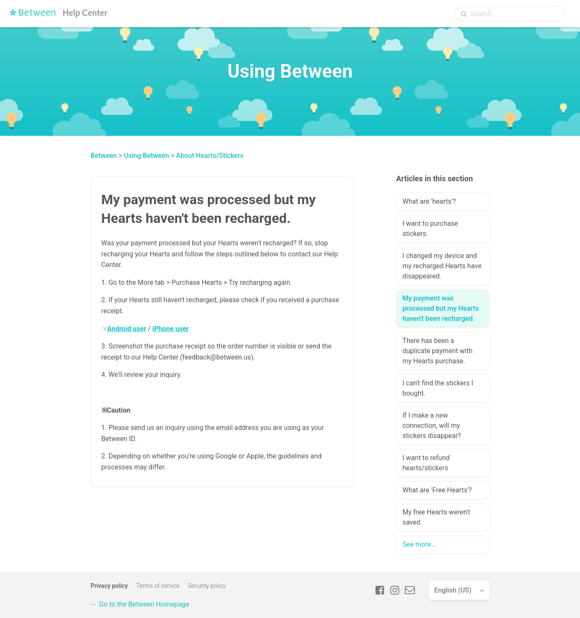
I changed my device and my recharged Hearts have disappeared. (442, 266)
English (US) (453, 590)
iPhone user (170, 329)
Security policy (207, 585)
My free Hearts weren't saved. (436, 517)
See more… (419, 544)
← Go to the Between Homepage (140, 604)
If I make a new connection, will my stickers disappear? (432, 425)
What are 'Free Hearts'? (437, 490)
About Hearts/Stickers (210, 156)
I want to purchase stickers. (430, 228)
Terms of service (157, 585)
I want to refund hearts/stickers (426, 463)
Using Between (146, 156)
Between (104, 156)
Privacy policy (109, 585)
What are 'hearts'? (429, 201)
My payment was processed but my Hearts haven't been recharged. (441, 308)
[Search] (510, 13)
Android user (126, 329)
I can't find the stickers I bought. (438, 388)
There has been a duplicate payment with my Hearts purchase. (438, 351)
